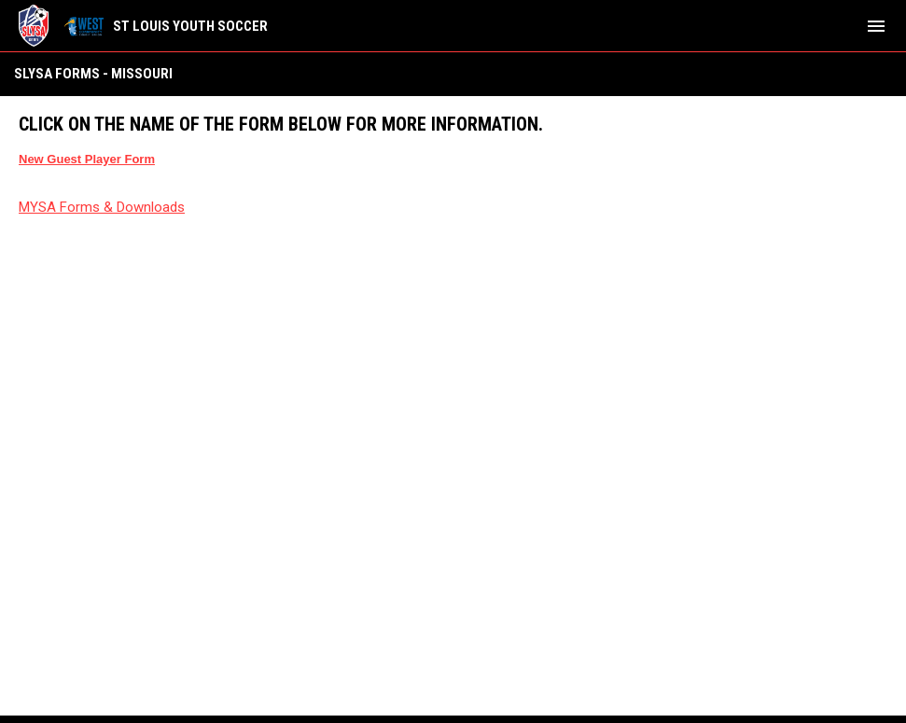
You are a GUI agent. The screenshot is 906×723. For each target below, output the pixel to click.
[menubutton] (876, 26)
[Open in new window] (87, 158)
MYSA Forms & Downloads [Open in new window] (102, 207)
